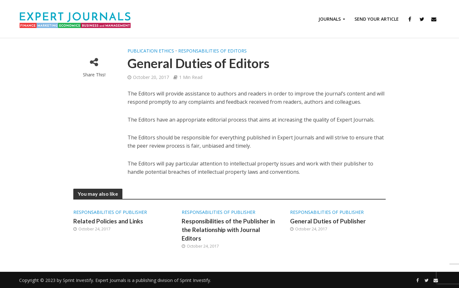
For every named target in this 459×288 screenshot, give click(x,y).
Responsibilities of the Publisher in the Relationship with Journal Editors (228, 229)
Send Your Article (376, 19)
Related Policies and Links (108, 221)
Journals (329, 19)
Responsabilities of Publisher (110, 212)
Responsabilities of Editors (212, 51)
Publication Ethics (150, 51)
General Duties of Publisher (328, 221)
